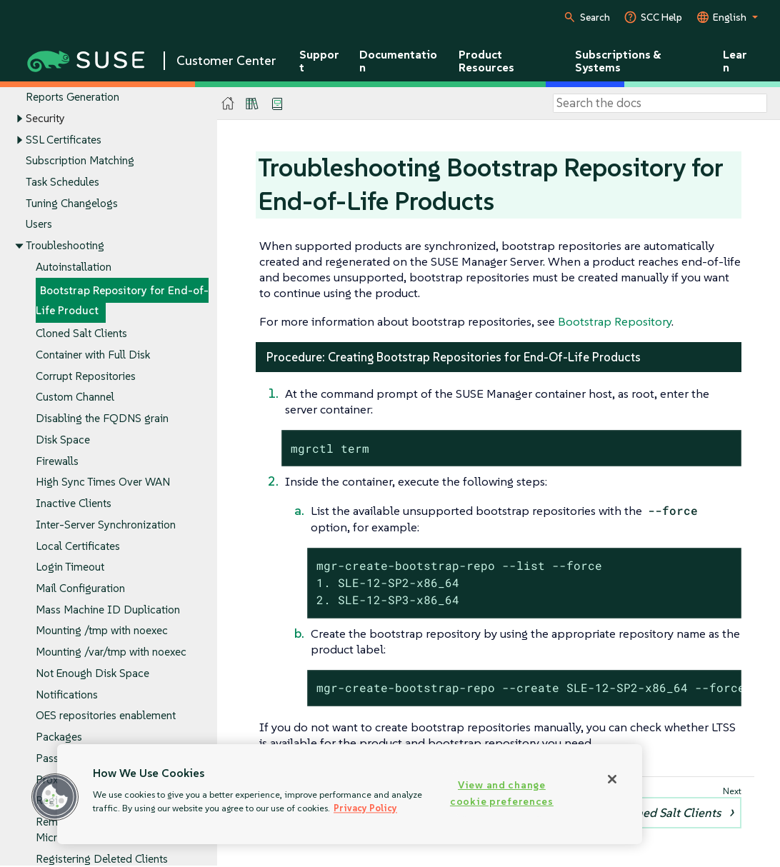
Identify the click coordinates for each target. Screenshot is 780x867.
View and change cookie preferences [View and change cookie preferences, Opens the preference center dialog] (502, 793)
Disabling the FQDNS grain (102, 419)
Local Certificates (78, 546)
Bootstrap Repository (614, 321)
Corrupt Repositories (86, 376)
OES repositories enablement (106, 716)
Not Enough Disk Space (92, 673)
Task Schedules (62, 182)
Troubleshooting (65, 246)
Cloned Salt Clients (81, 334)
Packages (59, 737)
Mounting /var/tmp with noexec (111, 652)
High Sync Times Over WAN (103, 482)
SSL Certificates (63, 139)
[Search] (660, 104)
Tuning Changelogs (72, 203)
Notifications (67, 694)
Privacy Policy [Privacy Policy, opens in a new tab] (365, 808)
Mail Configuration (80, 588)
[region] (349, 794)
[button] (55, 797)
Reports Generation (72, 97)
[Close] (612, 779)
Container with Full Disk (93, 354)
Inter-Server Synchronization (106, 524)
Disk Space (63, 439)
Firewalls (57, 461)
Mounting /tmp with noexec (102, 631)
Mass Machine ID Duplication (108, 609)
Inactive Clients (73, 503)
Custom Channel (75, 397)
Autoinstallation (73, 267)
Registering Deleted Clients (102, 859)
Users (39, 224)
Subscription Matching (80, 161)
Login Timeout (70, 567)
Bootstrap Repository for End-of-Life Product (122, 300)
